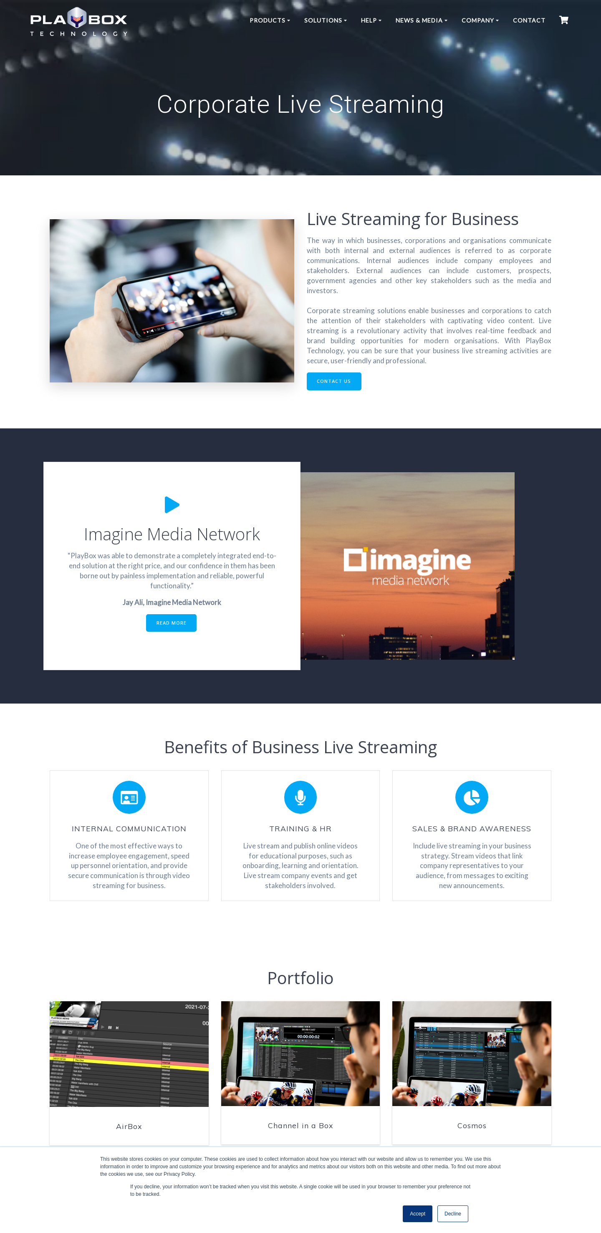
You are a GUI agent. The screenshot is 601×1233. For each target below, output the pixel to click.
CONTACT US (335, 381)
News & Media (419, 20)
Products (267, 20)
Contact (529, 20)
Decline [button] (452, 1214)
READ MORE (171, 624)
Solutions (323, 20)
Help (369, 20)
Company (478, 20)
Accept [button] (417, 1214)
